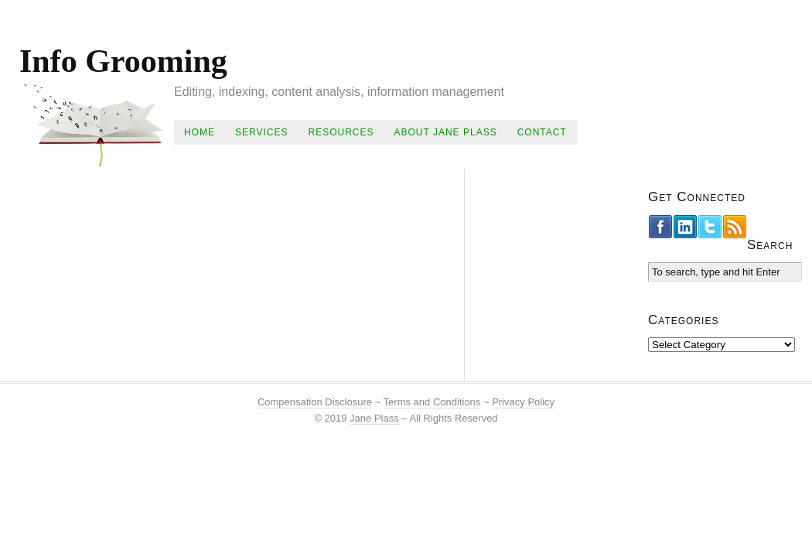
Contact (542, 132)
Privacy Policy (523, 402)
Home (199, 132)
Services (261, 132)
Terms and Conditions (432, 402)
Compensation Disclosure (315, 402)
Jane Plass (374, 418)
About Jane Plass (445, 132)
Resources (341, 132)
